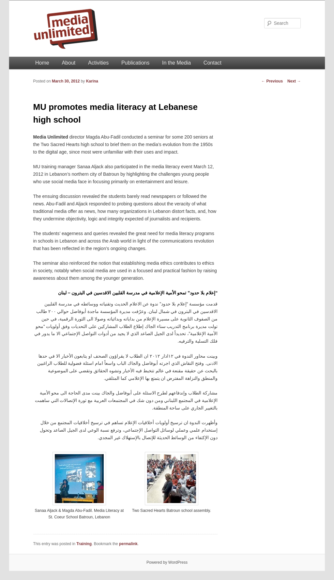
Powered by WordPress (167, 562)
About (68, 63)
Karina (92, 81)
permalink (128, 544)
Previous (272, 81)
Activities (98, 63)
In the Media (176, 63)
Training (84, 544)
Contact (212, 63)
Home (42, 63)
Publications (135, 63)
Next (294, 81)
